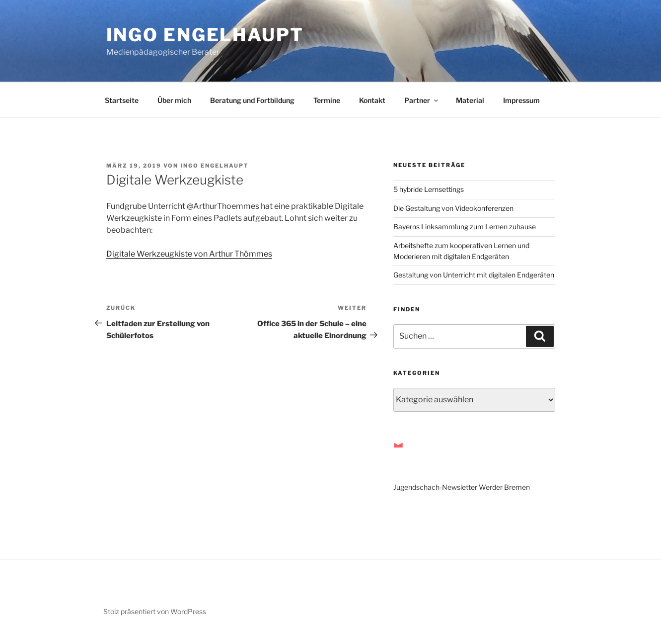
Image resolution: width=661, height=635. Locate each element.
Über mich (174, 100)
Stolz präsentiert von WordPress (154, 611)
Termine (326, 100)
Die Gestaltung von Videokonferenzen (453, 208)
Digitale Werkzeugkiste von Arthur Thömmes (189, 254)
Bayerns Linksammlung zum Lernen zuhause (464, 226)
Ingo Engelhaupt (205, 35)
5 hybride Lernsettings (428, 189)
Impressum (521, 100)
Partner (422, 100)
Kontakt (372, 100)
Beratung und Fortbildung (252, 100)
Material (470, 100)
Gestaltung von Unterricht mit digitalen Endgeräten (473, 275)
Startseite (122, 100)
